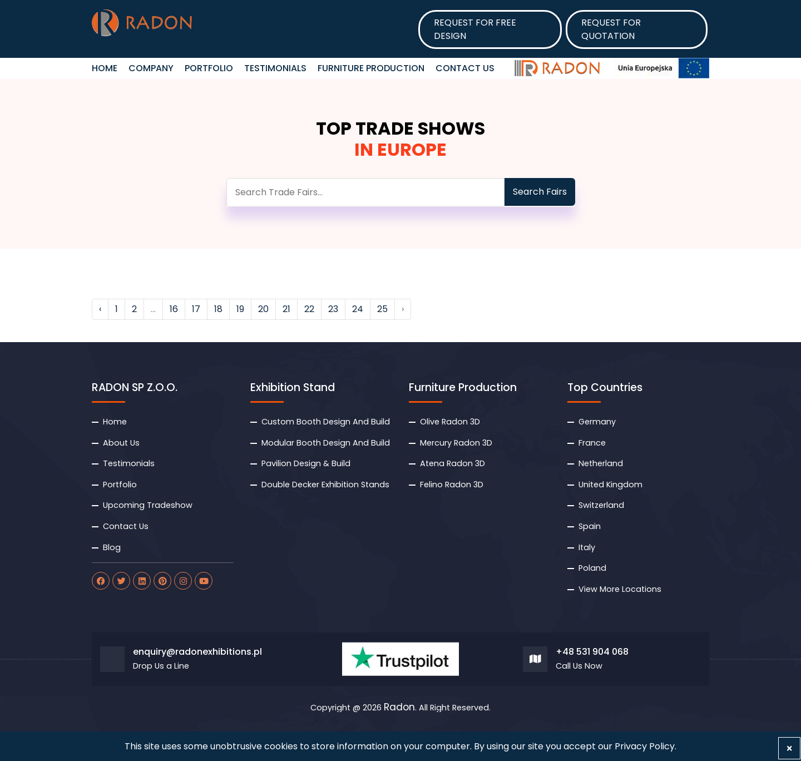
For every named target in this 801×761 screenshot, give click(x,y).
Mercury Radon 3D (456, 442)
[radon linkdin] (142, 581)
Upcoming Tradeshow (147, 505)
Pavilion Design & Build (305, 463)
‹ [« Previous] (100, 309)
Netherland (600, 463)
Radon (399, 708)
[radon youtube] (203, 581)
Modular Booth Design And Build (325, 442)
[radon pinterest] (162, 581)
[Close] (789, 748)
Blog (112, 547)
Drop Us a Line (161, 666)
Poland (592, 568)
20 (263, 309)
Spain (589, 526)
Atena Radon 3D (452, 463)
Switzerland (601, 505)
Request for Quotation (611, 29)
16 (174, 309)
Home (115, 421)
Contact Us (465, 68)
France (592, 442)
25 (382, 309)
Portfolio (209, 68)
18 (218, 309)
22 (309, 309)
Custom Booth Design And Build (325, 421)
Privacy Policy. (645, 746)
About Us (121, 442)
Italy (586, 547)
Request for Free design (475, 29)
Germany (597, 421)
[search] (365, 192)
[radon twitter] (121, 581)
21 (286, 309)
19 (240, 309)
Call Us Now (579, 666)
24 (357, 309)
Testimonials (275, 68)
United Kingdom (610, 484)
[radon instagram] (183, 581)
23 (333, 309)
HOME (104, 68)
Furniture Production (371, 68)
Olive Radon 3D (450, 421)
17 (196, 309)
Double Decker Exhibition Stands (325, 484)
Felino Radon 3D (451, 484)
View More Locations (619, 589)
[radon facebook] (101, 581)
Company (151, 68)
